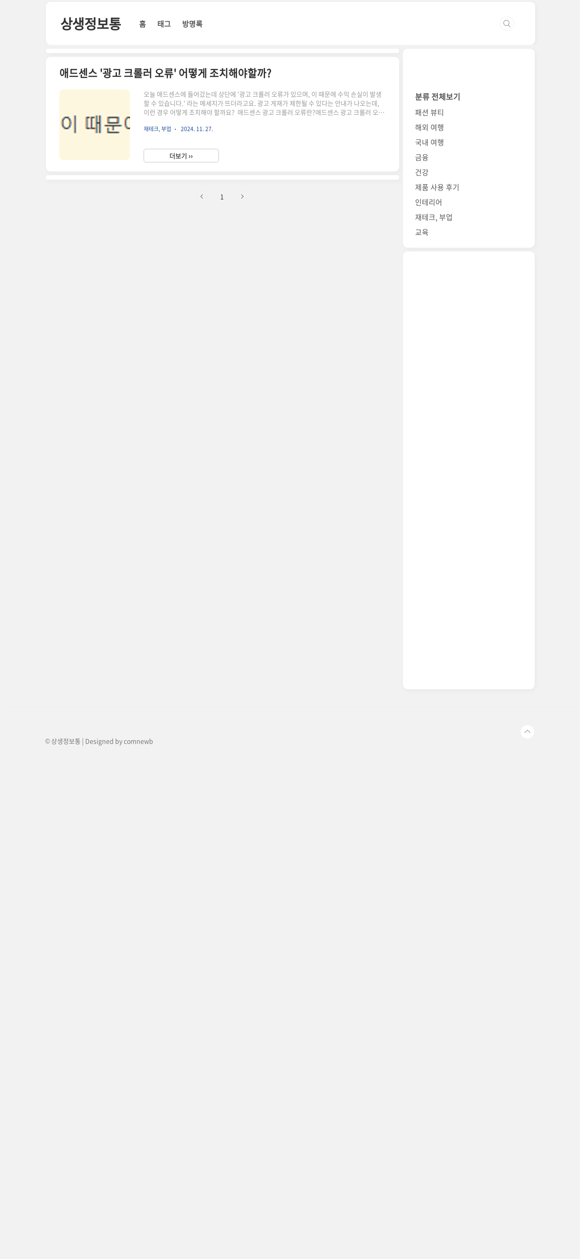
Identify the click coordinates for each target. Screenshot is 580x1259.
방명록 (192, 150)
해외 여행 (429, 623)
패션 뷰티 (429, 608)
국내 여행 (429, 638)
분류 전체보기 (437, 593)
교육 (422, 728)
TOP (527, 1228)
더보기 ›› (181, 409)
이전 (202, 577)
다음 (242, 577)
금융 (422, 653)
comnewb (138, 1237)
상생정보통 (90, 150)
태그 (164, 150)
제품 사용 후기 (437, 683)
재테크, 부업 (434, 713)
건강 (422, 668)
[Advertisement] (272, 44)
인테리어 (428, 698)
